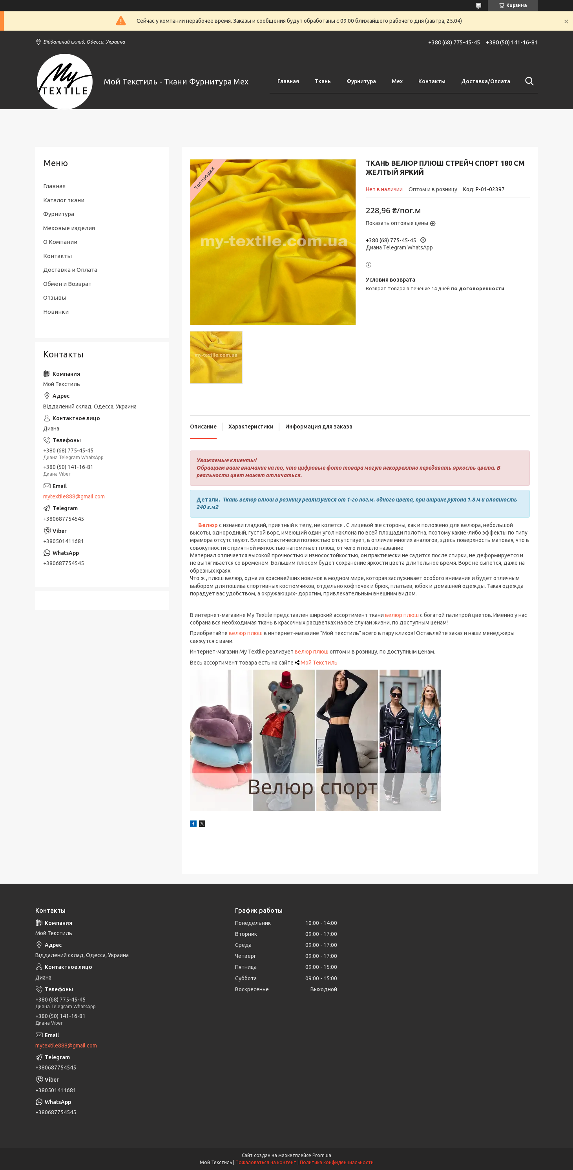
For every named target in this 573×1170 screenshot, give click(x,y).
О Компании (60, 241)
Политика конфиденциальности (337, 1162)
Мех (397, 81)
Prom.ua (321, 1155)
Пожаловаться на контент (265, 1162)
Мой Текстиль (319, 662)
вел (300, 651)
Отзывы (54, 297)
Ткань (323, 81)
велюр (393, 615)
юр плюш (316, 651)
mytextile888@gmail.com (74, 496)
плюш (411, 615)
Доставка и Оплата (70, 269)
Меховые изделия (69, 228)
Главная (288, 81)
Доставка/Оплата (485, 81)
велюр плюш (246, 633)
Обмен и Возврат (67, 283)
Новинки (56, 311)
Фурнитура (361, 81)
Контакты (431, 81)
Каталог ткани (63, 200)
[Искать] (528, 81)
